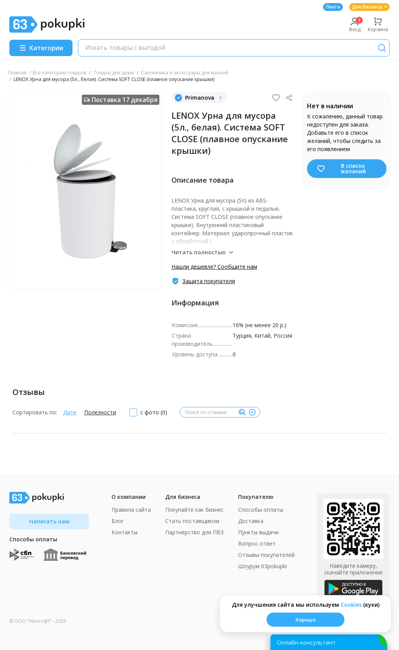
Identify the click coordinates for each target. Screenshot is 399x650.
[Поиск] (382, 48)
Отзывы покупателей (266, 554)
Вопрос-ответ (257, 543)
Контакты (124, 532)
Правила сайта (131, 509)
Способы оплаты (260, 509)
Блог (117, 521)
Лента (333, 7)
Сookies (351, 604)
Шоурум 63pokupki (262, 566)
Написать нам (49, 521)
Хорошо (305, 619)
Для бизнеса (369, 7)
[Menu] (40, 48)
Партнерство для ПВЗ (194, 532)
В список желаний (341, 168)
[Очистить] (252, 412)
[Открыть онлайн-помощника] (328, 642)
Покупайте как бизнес (194, 509)
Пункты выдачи (258, 532)
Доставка (250, 521)
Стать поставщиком (192, 521)
